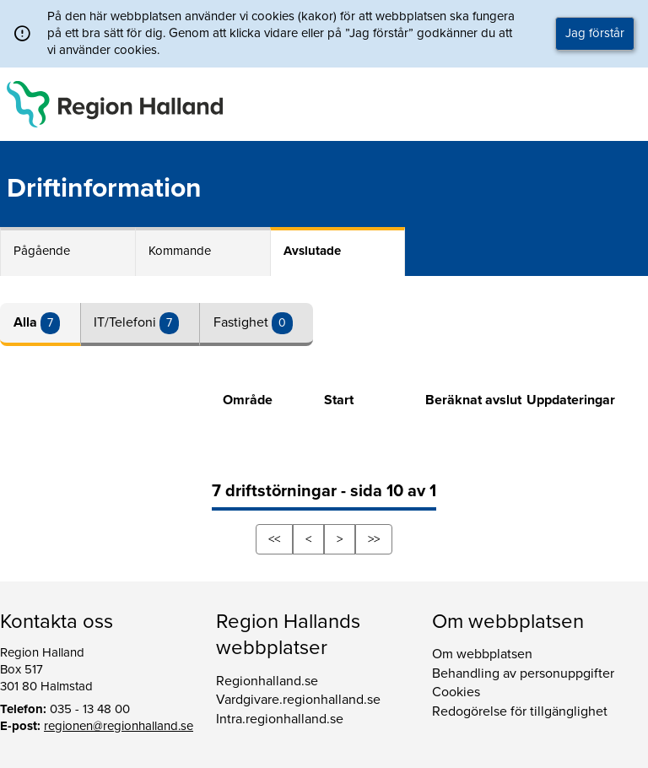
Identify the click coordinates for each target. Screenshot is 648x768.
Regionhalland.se (267, 681)
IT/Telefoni (126, 322)
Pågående (42, 250)
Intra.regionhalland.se (279, 719)
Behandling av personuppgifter (523, 673)
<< (274, 539)
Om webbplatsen (482, 654)
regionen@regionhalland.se (118, 725)
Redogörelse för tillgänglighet (520, 711)
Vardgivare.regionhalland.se (298, 699)
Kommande (179, 250)
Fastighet (242, 322)
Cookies (456, 692)
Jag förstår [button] (594, 33)
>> (374, 539)
